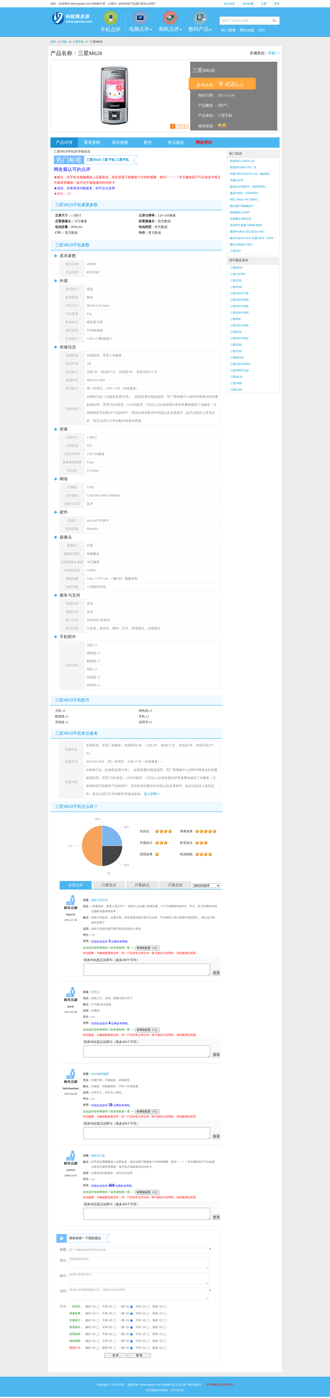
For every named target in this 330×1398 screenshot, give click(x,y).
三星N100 (236, 287)
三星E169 (236, 389)
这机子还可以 (99, 900)
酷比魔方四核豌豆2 (241, 206)
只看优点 (109, 885)
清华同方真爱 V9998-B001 (246, 225)
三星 (105, 159)
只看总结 (175, 885)
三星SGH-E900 (239, 312)
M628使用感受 (100, 1074)
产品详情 (64, 142)
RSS (261, 30)
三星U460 (236, 383)
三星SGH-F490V (240, 364)
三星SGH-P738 (239, 293)
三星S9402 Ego (239, 370)
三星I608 (235, 319)
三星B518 (236, 332)
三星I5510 (236, 267)
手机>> (274, 53)
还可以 (95, 992)
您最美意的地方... (139, 1263)
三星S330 (236, 280)
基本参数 (120, 142)
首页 (53, 41)
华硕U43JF (236, 180)
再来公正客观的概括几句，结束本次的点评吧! (139, 1294)
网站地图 (247, 30)
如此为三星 (98, 1155)
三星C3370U (237, 274)
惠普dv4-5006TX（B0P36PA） (249, 186)
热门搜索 (228, 30)
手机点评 (110, 29)
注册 (264, 3)
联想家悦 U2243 (240, 212)
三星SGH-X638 (239, 325)
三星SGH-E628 (239, 338)
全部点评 (75, 885)
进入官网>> (152, 794)
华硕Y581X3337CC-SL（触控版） (251, 173)
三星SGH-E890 (239, 299)
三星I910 (235, 251)
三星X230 (237, 351)
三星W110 (236, 376)
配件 (148, 142)
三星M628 (93, 159)
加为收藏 (247, 3)
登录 (277, 3)
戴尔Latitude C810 (241, 244)
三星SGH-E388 (239, 306)
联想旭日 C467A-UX (242, 161)
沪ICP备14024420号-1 (220, 1384)
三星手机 (78, 41)
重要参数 (92, 142)
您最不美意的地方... (139, 1278)
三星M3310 (237, 357)
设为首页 (229, 3)
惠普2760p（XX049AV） (245, 193)
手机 (64, 41)
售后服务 (176, 142)
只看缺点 (142, 885)
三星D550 (236, 344)
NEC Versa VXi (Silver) (244, 199)
